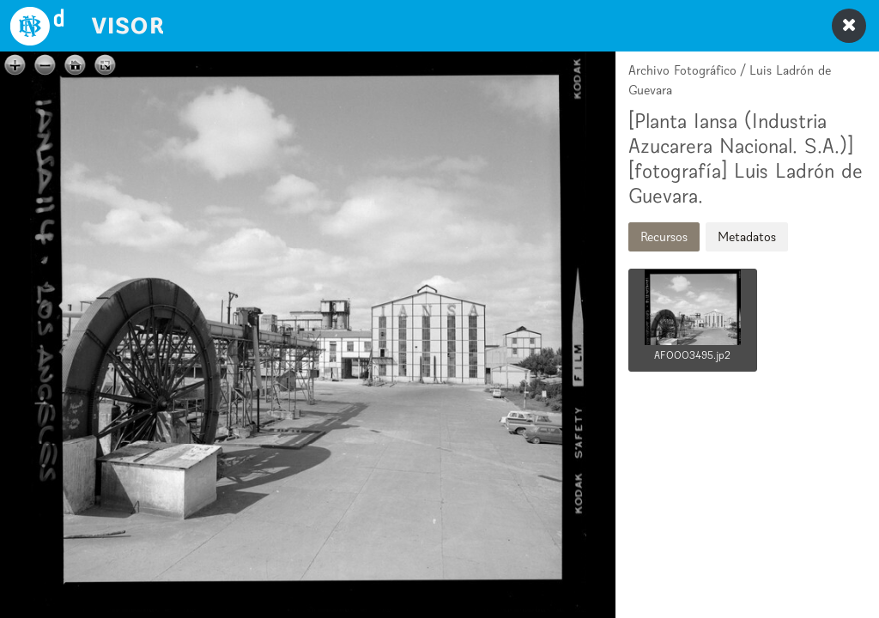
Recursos (664, 236)
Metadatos (747, 236)
